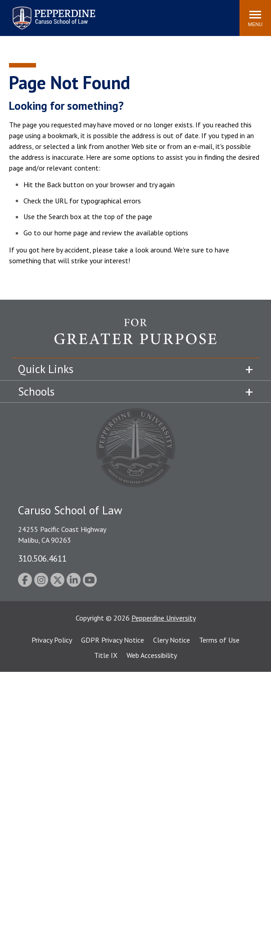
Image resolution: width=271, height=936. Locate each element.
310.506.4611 (42, 558)
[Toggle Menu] (255, 18)
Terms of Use (219, 639)
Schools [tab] (36, 391)
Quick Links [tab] (45, 369)
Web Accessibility (151, 655)
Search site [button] (110, 13)
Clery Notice (171, 639)
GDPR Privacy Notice (112, 639)
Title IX (105, 655)
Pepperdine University (163, 617)
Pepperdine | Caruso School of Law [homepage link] (52, 12)
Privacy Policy (52, 639)
